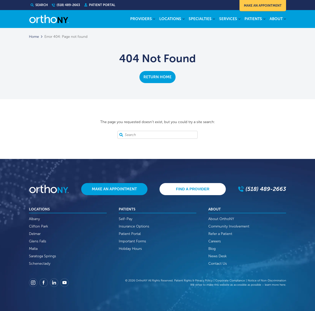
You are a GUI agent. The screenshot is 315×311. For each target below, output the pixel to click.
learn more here (275, 284)
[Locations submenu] (183, 19)
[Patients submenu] (264, 19)
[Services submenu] (239, 19)
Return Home (157, 77)
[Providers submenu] (154, 19)
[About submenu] (285, 19)
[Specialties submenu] (214, 19)
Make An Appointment (263, 5)
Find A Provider (192, 189)
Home (34, 37)
